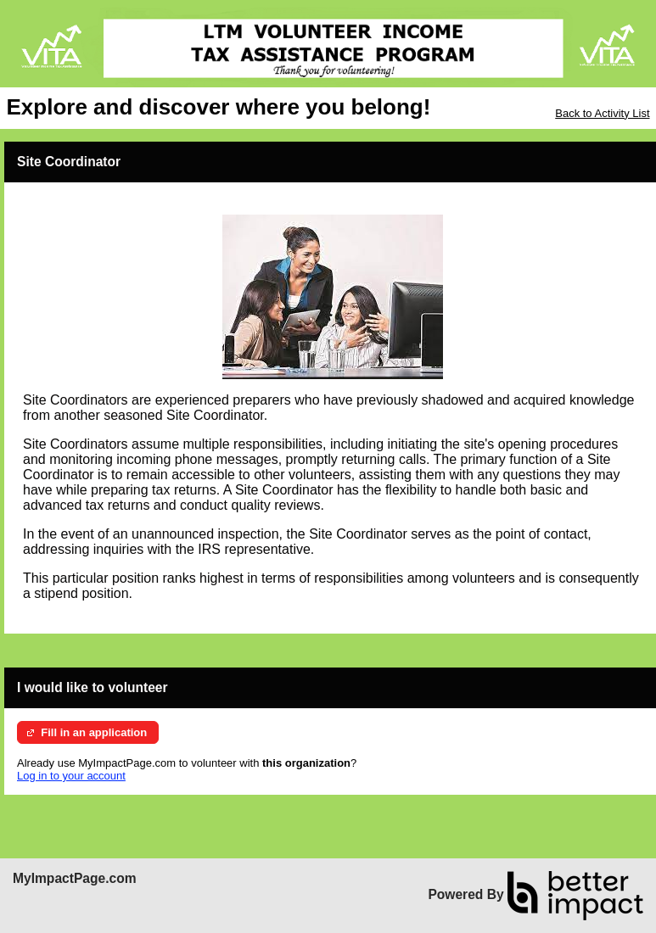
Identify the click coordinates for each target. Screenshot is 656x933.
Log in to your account (71, 775)
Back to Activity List (602, 113)
